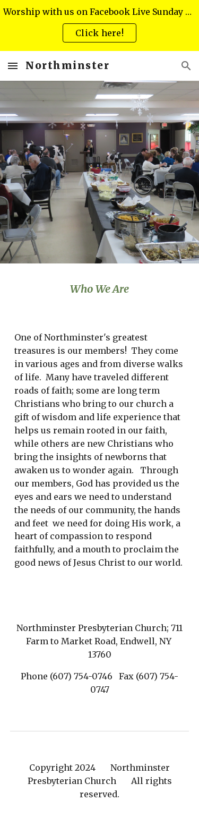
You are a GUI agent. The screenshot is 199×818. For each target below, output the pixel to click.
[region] (99, 25)
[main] (99, 288)
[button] (12, 65)
